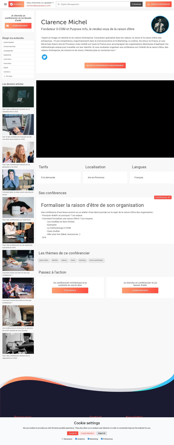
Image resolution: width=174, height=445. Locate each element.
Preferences (107, 439)
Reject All (101, 433)
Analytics (80, 439)
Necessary (67, 439)
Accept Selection (87, 433)
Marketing (93, 439)
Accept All (72, 433)
